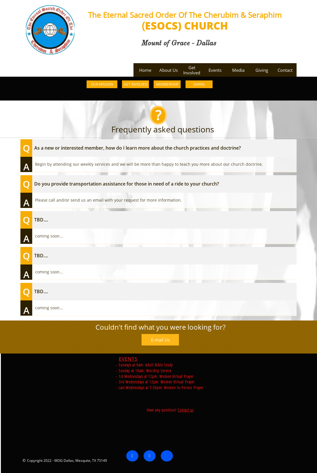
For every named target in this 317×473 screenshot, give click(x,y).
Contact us (251, 410)
